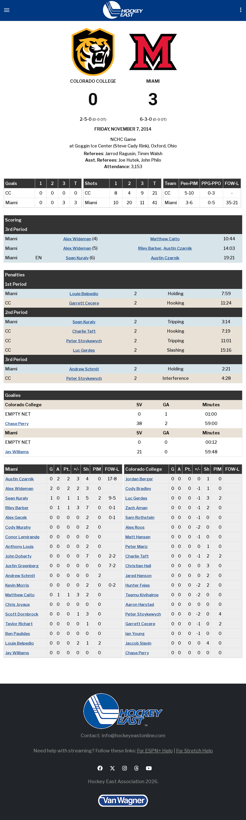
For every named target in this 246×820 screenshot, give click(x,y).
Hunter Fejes (138, 583)
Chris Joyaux (18, 603)
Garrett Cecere (85, 302)
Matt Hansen (138, 535)
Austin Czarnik (178, 248)
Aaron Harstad (140, 603)
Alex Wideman (76, 238)
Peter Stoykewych (85, 340)
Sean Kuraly (76, 257)
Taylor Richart (19, 622)
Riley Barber (149, 248)
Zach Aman (136, 506)
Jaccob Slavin (139, 641)
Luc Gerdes (85, 349)
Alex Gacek (16, 516)
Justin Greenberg (22, 564)
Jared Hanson (139, 574)
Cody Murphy (18, 526)
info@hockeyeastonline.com (133, 734)
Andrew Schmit (85, 368)
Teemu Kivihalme (142, 593)
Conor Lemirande (22, 535)
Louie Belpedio (85, 293)
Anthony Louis (20, 545)
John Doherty (18, 555)
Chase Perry (17, 423)
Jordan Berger (139, 478)
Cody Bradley (139, 487)
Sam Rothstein (140, 516)
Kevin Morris (18, 583)
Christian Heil (138, 564)
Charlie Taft (85, 330)
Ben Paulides (18, 632)
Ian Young (135, 632)
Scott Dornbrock (22, 612)
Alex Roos (135, 526)
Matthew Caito (165, 238)
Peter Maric (137, 545)
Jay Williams (17, 451)
